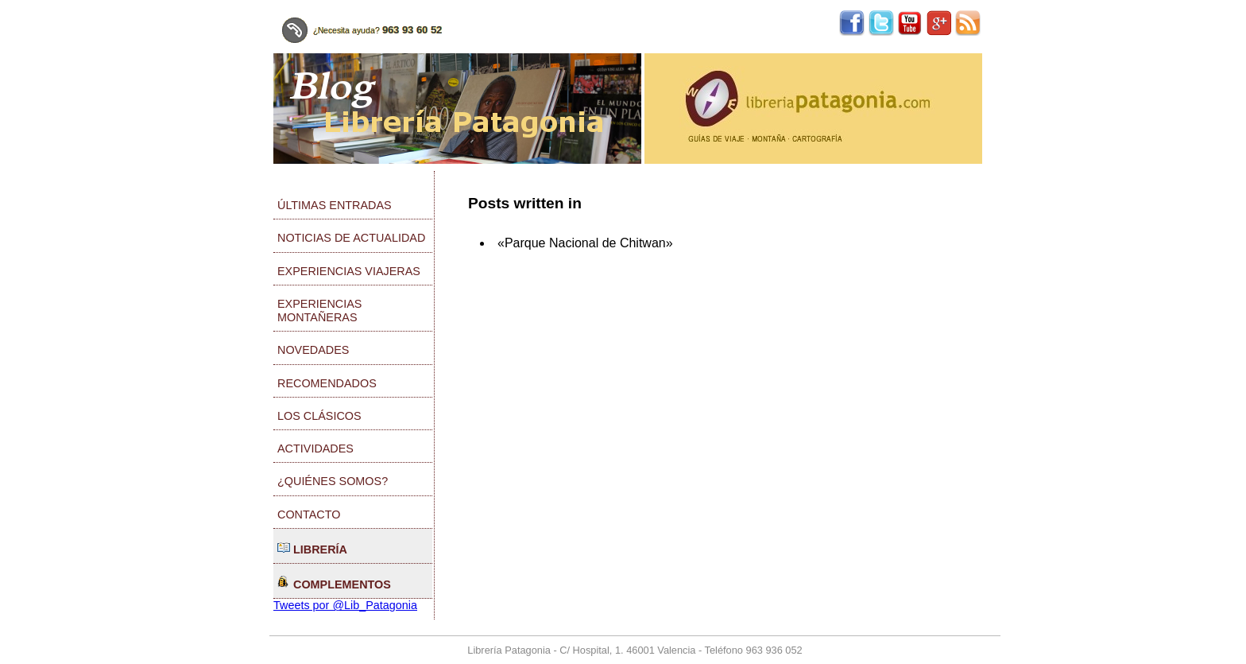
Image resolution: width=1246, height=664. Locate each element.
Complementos (334, 583)
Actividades (315, 448)
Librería (312, 548)
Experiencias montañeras (319, 310)
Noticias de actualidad (351, 237)
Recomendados (327, 383)
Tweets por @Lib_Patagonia (345, 605)
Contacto (308, 514)
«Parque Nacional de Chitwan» (585, 243)
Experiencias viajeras (348, 271)
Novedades (313, 350)
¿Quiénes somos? (332, 481)
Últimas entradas (334, 205)
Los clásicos (319, 416)
